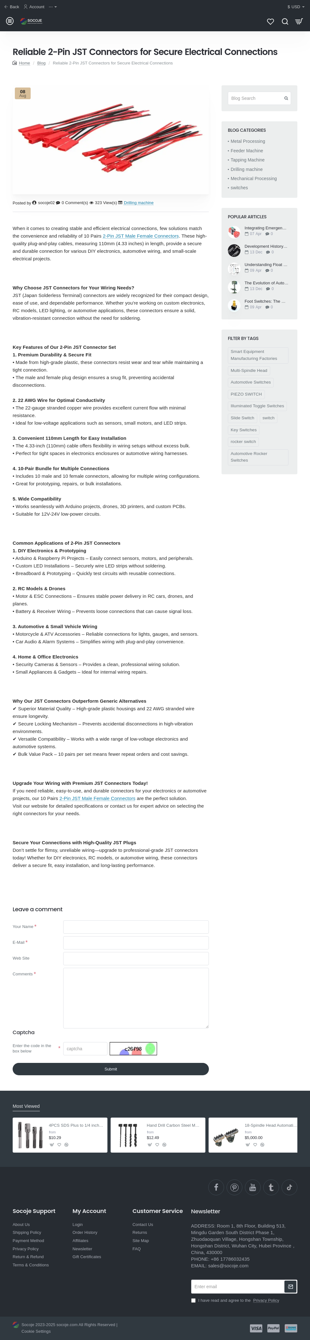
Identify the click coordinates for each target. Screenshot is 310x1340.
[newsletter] (290, 1301)
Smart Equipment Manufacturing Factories (254, 358)
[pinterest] (234, 1202)
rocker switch (243, 445)
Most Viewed (26, 1120)
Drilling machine (139, 206)
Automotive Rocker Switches (249, 460)
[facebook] (216, 1202)
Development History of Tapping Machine (267, 250)
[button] (52, 1159)
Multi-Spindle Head (249, 374)
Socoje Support (34, 1225)
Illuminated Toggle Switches (257, 409)
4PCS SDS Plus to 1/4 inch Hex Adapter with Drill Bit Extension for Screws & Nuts (76, 1139)
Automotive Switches (251, 385)
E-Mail (18, 947)
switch (269, 421)
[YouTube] (253, 1202)
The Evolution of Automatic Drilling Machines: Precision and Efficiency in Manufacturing (267, 286)
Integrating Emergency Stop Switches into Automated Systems (267, 231)
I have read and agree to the (236, 1315)
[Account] (34, 7)
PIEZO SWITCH (246, 397)
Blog (41, 66)
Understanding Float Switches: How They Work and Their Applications (267, 268)
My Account (89, 1225)
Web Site (21, 965)
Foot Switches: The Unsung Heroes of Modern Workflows (267, 305)
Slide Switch (242, 421)
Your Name (23, 930)
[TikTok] (289, 1202)
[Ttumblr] (271, 1202)
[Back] (12, 7)
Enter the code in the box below (32, 1059)
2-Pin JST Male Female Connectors (141, 239)
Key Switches (244, 433)
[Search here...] (285, 23)
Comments (23, 983)
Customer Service (157, 1225)
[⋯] (53, 7)
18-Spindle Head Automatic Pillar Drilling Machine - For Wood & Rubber (272, 1139)
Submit (110, 1083)
